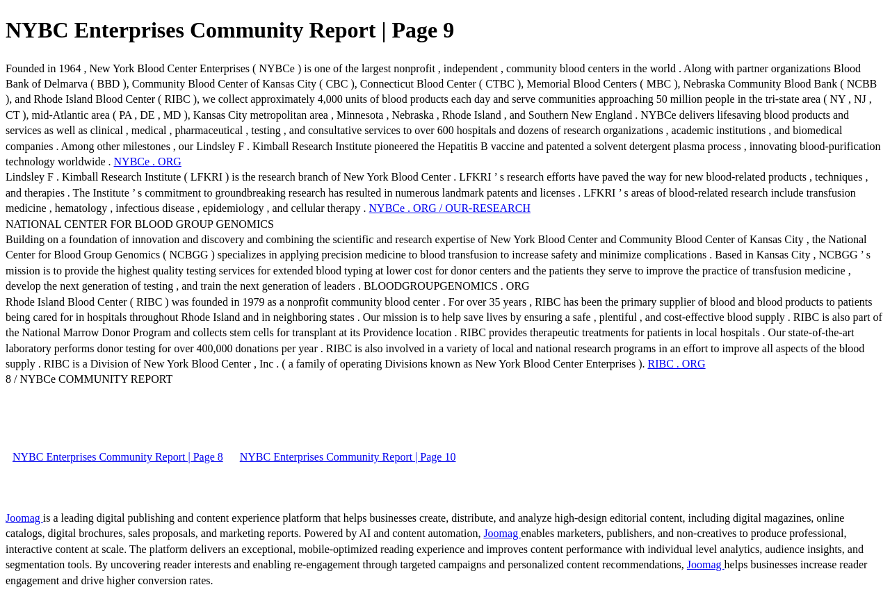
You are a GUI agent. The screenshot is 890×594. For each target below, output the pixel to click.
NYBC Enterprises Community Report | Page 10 (348, 457)
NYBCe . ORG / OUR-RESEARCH (450, 208)
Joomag (24, 518)
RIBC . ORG (676, 364)
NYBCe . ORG (147, 161)
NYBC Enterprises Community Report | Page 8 (118, 457)
